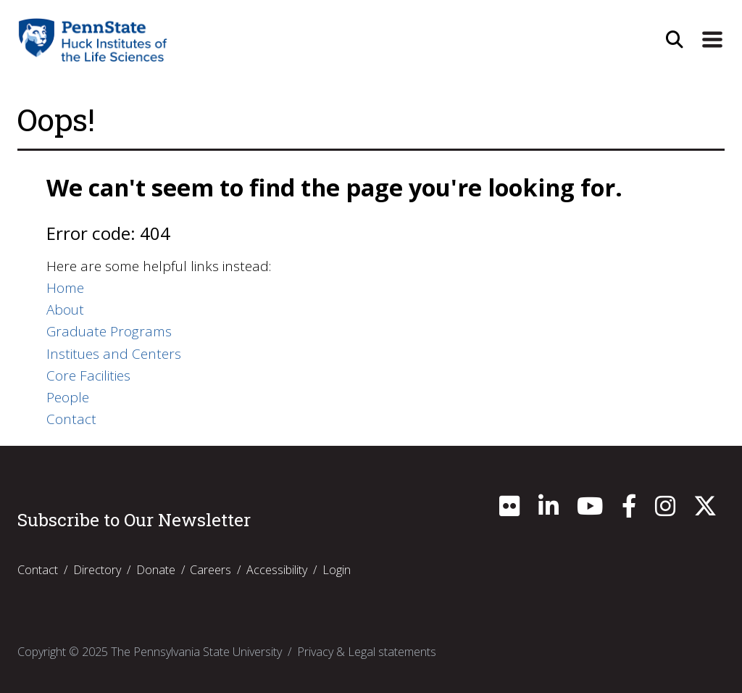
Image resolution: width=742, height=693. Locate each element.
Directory (97, 570)
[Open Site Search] (674, 40)
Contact (71, 419)
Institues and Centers (113, 353)
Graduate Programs (109, 331)
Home (65, 287)
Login (336, 570)
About (65, 309)
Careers (210, 570)
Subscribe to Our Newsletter (134, 519)
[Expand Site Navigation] (712, 40)
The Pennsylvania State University (196, 652)
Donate (155, 570)
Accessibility (276, 570)
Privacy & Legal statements (366, 652)
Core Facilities (88, 375)
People (67, 397)
